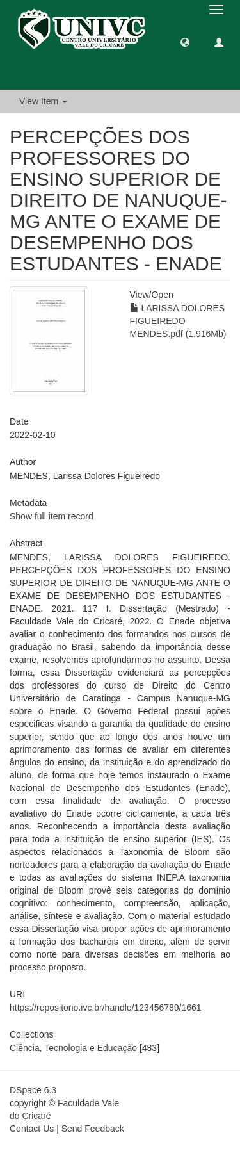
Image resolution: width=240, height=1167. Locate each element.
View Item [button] (43, 101)
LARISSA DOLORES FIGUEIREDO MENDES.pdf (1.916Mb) (178, 321)
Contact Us (32, 1128)
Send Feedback (92, 1128)
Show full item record (51, 516)
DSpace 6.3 (33, 1090)
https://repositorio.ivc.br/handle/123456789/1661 (106, 1007)
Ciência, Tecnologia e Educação (73, 1048)
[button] (184, 42)
